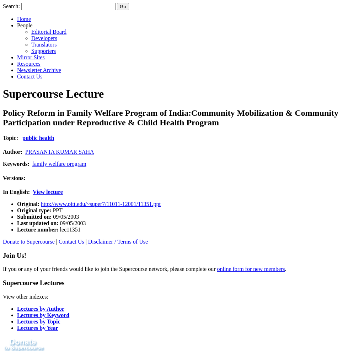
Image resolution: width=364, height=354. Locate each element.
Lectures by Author (40, 309)
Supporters (43, 51)
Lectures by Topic (38, 321)
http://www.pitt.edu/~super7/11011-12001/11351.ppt (101, 204)
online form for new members (251, 269)
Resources (29, 64)
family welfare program (59, 164)
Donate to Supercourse (29, 242)
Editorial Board (48, 32)
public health (38, 138)
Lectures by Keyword (43, 315)
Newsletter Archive (39, 70)
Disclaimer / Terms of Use (118, 242)
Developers (44, 38)
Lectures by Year (37, 328)
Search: (11, 6)
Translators (44, 45)
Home (24, 19)
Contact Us (30, 76)
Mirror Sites (31, 57)
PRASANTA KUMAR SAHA (59, 152)
